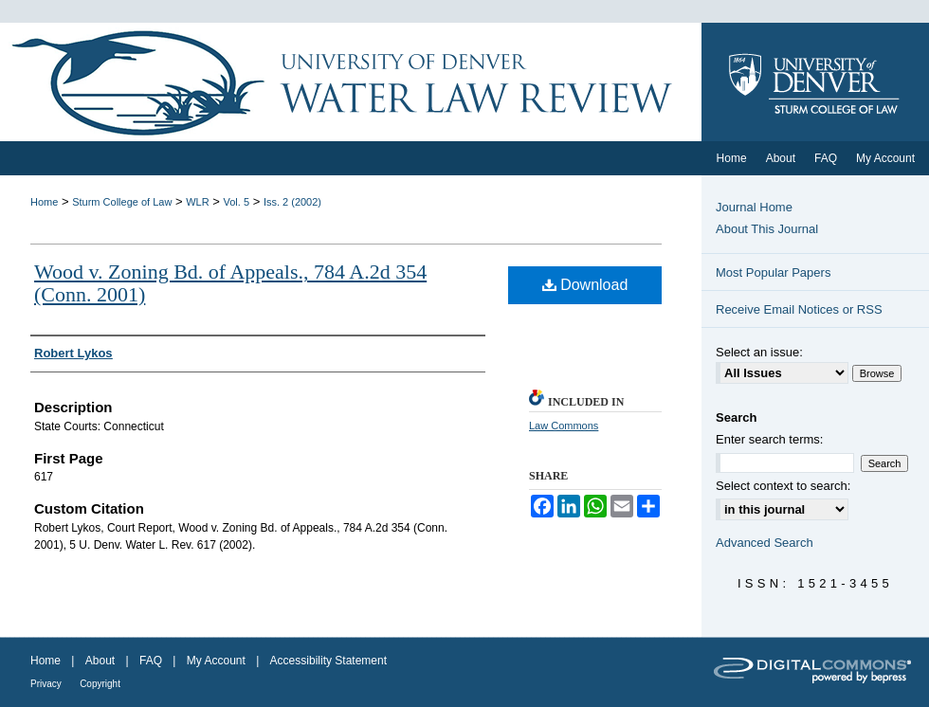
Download (585, 285)
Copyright (100, 684)
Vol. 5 (237, 202)
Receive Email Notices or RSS (799, 309)
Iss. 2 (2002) (292, 202)
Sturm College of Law (122, 202)
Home (44, 202)
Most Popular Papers (773, 272)
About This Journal (767, 229)
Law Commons (563, 425)
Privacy (46, 684)
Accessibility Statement (328, 660)
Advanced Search (764, 542)
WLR (197, 202)
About (100, 660)
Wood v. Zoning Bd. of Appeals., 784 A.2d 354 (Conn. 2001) (230, 283)
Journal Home (754, 207)
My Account (216, 660)
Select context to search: (783, 486)
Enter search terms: (769, 439)
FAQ (150, 660)
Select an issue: (759, 352)
